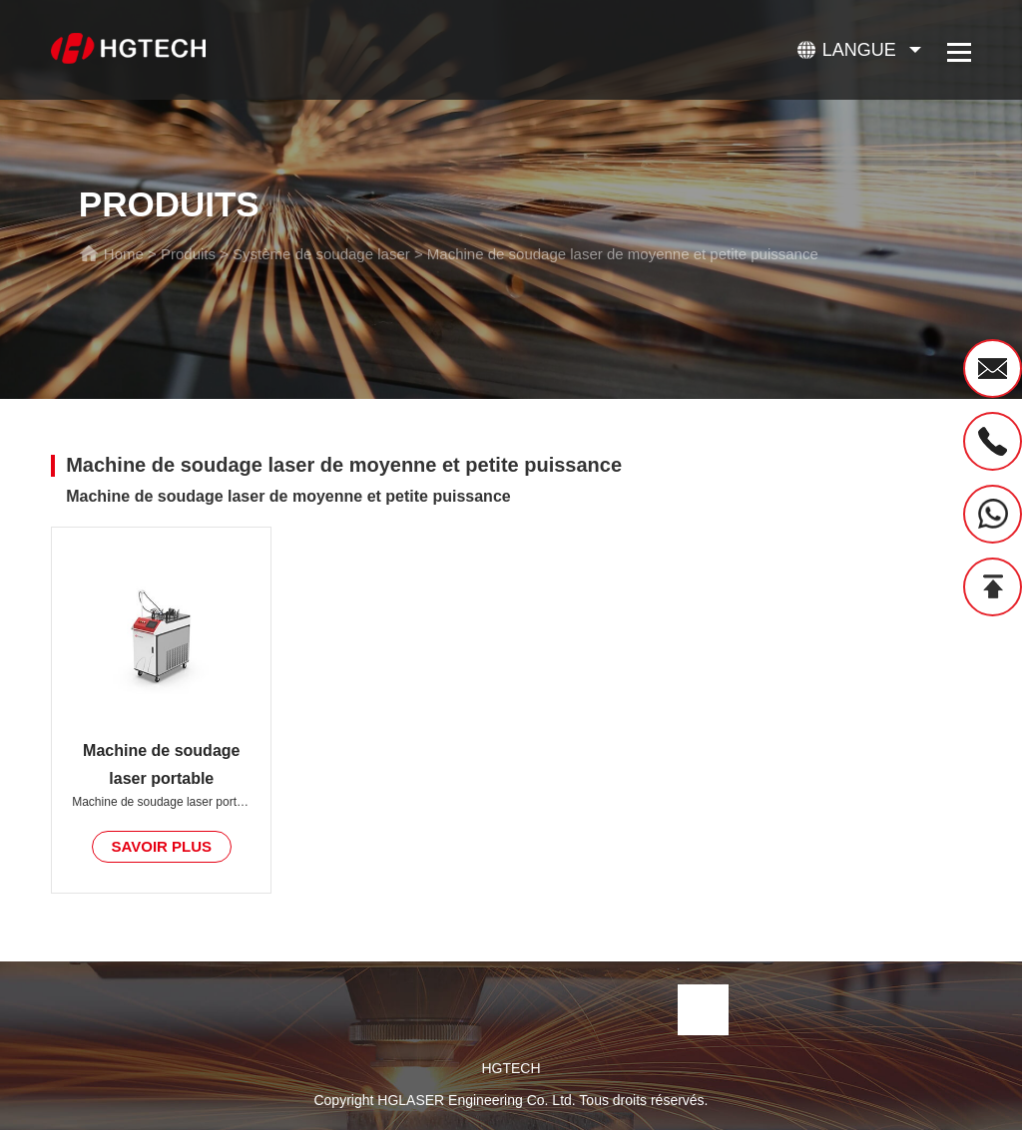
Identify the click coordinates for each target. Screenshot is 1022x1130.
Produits (188, 253)
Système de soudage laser (321, 253)
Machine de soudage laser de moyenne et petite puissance (622, 253)
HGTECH (510, 1068)
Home (124, 253)
